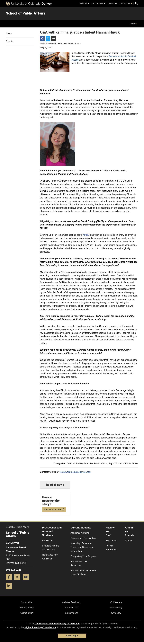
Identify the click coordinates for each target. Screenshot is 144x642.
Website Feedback (71, 602)
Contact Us (26, 602)
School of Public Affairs (26, 13)
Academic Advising (79, 533)
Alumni (128, 540)
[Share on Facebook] (42, 38)
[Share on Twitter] (48, 38)
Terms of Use (71, 607)
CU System (116, 602)
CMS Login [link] (72, 635)
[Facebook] (10, 581)
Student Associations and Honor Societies (83, 572)
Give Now (116, 613)
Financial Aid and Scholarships (50, 548)
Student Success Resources (78, 563)
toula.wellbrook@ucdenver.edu (75, 472)
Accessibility (116, 607)
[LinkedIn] (10, 590)
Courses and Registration (83, 538)
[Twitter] (18, 581)
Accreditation (26, 613)
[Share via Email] (53, 38)
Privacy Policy (27, 607)
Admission (47, 540)
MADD (86, 235)
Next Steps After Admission (50, 557)
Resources (111, 540)
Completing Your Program (83, 556)
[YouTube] (27, 581)
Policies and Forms (111, 548)
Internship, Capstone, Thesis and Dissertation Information (82, 547)
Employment (71, 613)
